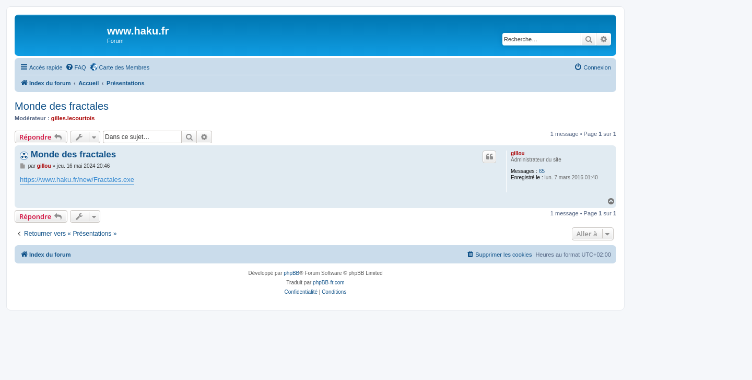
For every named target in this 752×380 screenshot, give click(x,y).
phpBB (291, 273)
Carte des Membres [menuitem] (124, 67)
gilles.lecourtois (73, 118)
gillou (518, 153)
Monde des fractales (62, 106)
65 (542, 171)
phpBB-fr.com (329, 282)
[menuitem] (75, 67)
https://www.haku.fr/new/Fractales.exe (77, 179)
